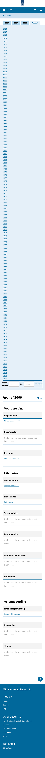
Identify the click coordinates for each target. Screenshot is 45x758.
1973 (5, 190)
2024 (25, 23)
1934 (5, 309)
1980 (5, 169)
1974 (5, 187)
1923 (5, 342)
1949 (5, 263)
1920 (5, 351)
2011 (5, 75)
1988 (5, 144)
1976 (5, 181)
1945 (5, 275)
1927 (5, 330)
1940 (5, 291)
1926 (5, 333)
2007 (5, 87)
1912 (5, 376)
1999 (5, 111)
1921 (5, 348)
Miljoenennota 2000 (12, 421)
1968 (5, 205)
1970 (5, 199)
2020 (5, 47)
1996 (5, 120)
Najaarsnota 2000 (11, 502)
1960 (5, 230)
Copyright (6, 705)
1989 (5, 141)
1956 (5, 242)
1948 (5, 266)
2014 (5, 65)
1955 (5, 245)
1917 (5, 360)
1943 (5, 281)
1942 (5, 284)
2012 (5, 72)
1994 (5, 126)
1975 (5, 184)
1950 (5, 260)
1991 (5, 135)
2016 (5, 59)
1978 (5, 175)
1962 (5, 224)
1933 (5, 312)
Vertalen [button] (9, 748)
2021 (5, 44)
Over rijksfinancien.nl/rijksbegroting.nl (17, 721)
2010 (5, 78)
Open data (7, 732)
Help (4, 709)
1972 (5, 193)
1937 (5, 300)
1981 (5, 166)
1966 (5, 211)
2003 (5, 99)
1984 (5, 157)
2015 (5, 62)
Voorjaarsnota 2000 (11, 486)
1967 (5, 208)
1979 (5, 172)
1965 (5, 214)
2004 (5, 96)
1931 (5, 318)
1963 (5, 221)
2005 (5, 93)
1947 (5, 269)
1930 (5, 321)
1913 (5, 373)
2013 (5, 68)
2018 (5, 53)
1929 (5, 324)
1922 (5, 345)
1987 (5, 147)
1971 (5, 196)
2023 (5, 38)
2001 (5, 105)
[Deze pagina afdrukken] (41, 398)
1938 (5, 297)
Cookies (6, 725)
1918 (5, 357)
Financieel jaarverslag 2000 (14, 614)
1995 (5, 123)
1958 (5, 236)
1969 (5, 202)
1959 (5, 233)
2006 (5, 90)
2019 (5, 50)
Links (5, 736)
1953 (5, 251)
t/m (21, 384)
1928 (5, 327)
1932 (5, 315)
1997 (5, 117)
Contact (6, 701)
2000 (5, 108)
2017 (5, 56)
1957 (5, 239)
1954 (5, 248)
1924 (5, 339)
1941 (5, 288)
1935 (5, 306)
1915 (5, 367)
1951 (5, 257)
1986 (5, 151)
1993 (5, 129)
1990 (5, 138)
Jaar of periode (5, 384)
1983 (5, 160)
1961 (5, 227)
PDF (20, 458)
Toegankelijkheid (9, 728)
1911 (5, 379)
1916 (5, 364)
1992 (5, 132)
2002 (5, 102)
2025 (16, 23)
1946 (5, 272)
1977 (5, 178)
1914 (5, 370)
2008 (5, 84)
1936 (5, 303)
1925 (5, 336)
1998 (5, 114)
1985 (5, 154)
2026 (7, 23)
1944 (5, 278)
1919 (5, 354)
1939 (5, 294)
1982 (5, 163)
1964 (5, 218)
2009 (5, 81)
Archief (8, 15)
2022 (5, 41)
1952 (5, 254)
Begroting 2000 (10, 458)
